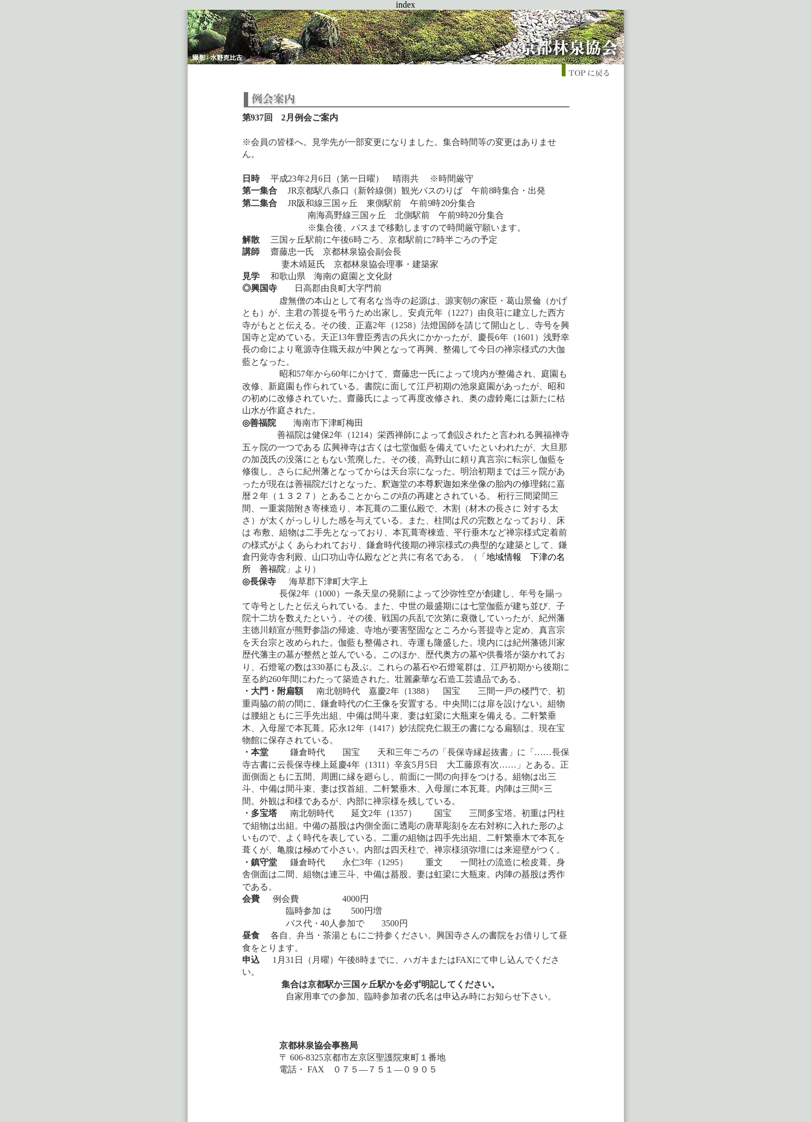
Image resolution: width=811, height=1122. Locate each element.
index (406, 4)
